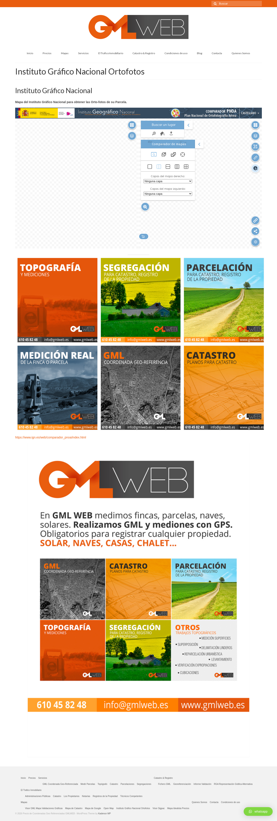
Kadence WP (104, 813)
